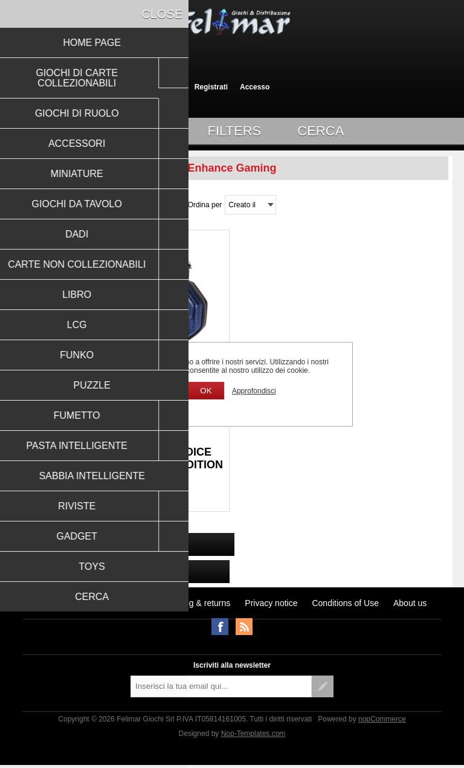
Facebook (220, 627)
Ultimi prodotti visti (71, 603)
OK (205, 390)
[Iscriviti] (221, 686)
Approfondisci (254, 391)
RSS (244, 627)
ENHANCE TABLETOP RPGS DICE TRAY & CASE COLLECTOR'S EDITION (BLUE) (123, 464)
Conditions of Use (345, 603)
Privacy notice (271, 603)
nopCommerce (382, 719)
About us (410, 603)
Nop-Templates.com (253, 733)
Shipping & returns (195, 603)
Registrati (211, 87)
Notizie (133, 603)
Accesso (254, 87)
